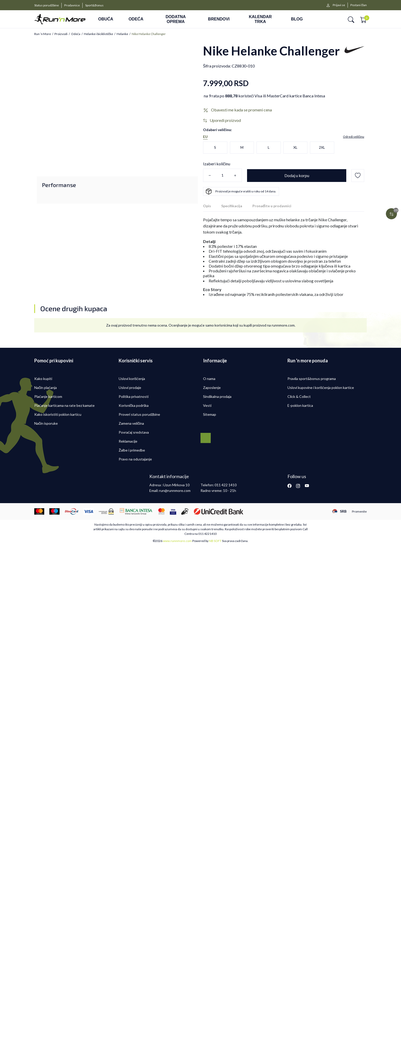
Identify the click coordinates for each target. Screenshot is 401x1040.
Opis (207, 206)
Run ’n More (42, 34)
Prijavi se (339, 5)
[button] (351, 19)
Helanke (122, 34)
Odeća (75, 34)
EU (205, 137)
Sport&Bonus (94, 5)
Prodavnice (72, 5)
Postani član (358, 5)
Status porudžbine (46, 5)
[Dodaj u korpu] (296, 175)
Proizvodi (61, 34)
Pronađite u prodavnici (271, 206)
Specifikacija (231, 206)
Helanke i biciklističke (98, 34)
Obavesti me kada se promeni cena (241, 109)
